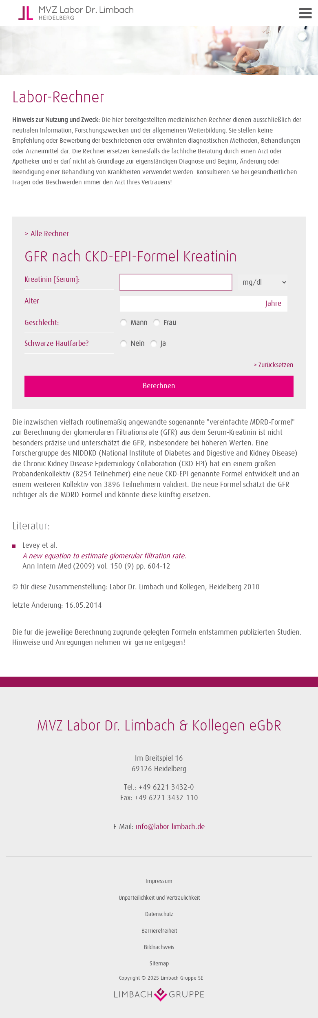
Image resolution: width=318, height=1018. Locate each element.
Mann (138, 323)
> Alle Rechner (46, 234)
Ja (163, 343)
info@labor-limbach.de (170, 827)
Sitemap (159, 963)
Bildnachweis (159, 947)
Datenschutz (159, 914)
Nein (137, 343)
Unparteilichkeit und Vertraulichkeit (159, 897)
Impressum (159, 881)
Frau (169, 323)
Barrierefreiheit (159, 930)
